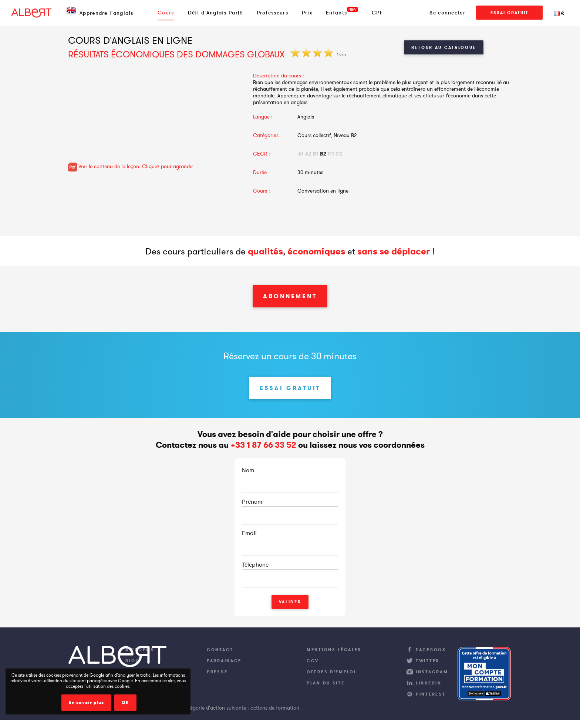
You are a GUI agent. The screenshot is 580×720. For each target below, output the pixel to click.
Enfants (336, 12)
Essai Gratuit (509, 12)
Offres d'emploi (331, 671)
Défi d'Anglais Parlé (215, 12)
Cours (166, 12)
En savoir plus (86, 703)
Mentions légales (334, 649)
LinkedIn (429, 683)
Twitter (427, 660)
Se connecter (447, 12)
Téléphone (255, 564)
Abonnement (290, 296)
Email (249, 533)
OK (125, 703)
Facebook (431, 649)
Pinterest (430, 694)
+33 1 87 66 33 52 (263, 445)
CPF (377, 12)
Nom (248, 470)
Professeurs (272, 12)
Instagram (432, 671)
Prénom (252, 501)
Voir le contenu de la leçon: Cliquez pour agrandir (130, 166)
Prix (307, 12)
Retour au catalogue (443, 47)
